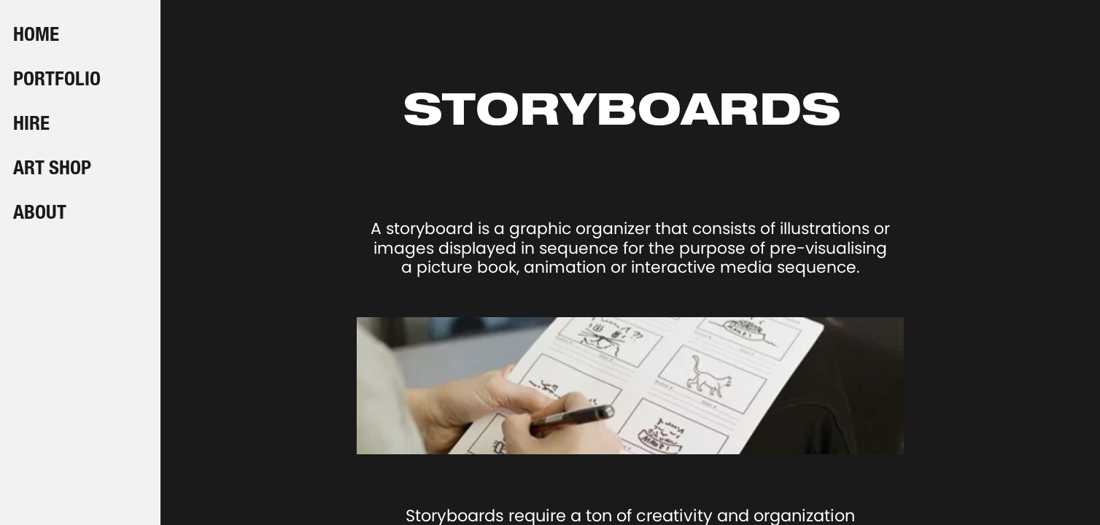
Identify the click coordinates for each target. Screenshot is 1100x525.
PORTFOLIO (57, 81)
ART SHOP (52, 170)
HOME (36, 36)
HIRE (31, 125)
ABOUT (39, 214)
